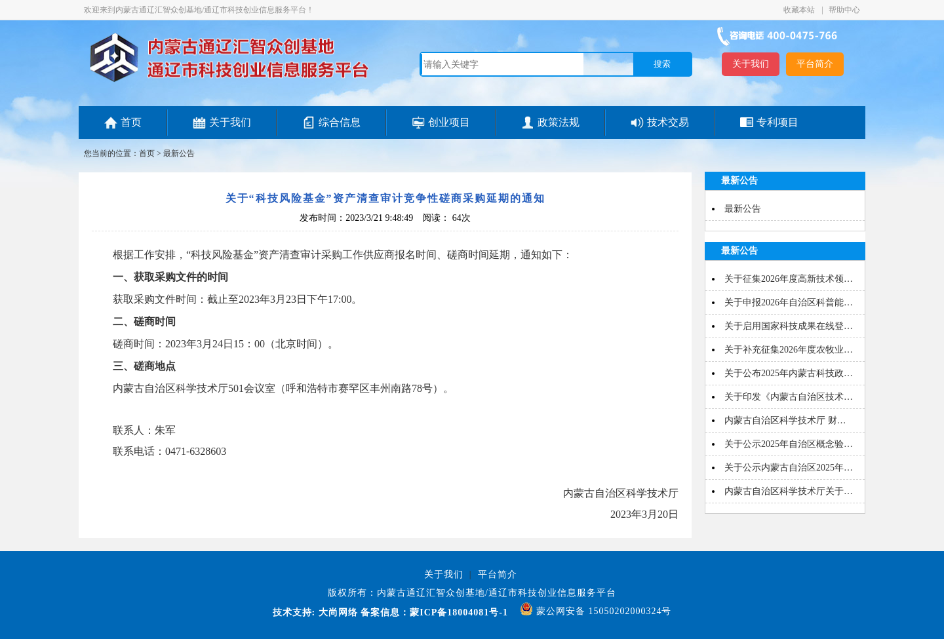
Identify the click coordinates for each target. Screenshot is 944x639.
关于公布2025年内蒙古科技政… (788, 373)
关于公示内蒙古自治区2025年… (788, 468)
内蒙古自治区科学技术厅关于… (788, 491)
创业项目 (449, 122)
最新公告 (179, 153)
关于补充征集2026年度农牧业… (788, 350)
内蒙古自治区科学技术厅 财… (785, 420)
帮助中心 (844, 9)
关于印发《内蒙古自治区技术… (788, 397)
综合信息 (340, 122)
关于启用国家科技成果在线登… (788, 326)
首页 (131, 122)
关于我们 (750, 64)
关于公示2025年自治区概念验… (788, 444)
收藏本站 (800, 9)
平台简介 (814, 64)
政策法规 (559, 122)
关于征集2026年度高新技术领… (788, 279)
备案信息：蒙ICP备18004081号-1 (434, 612)
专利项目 (777, 122)
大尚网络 (336, 612)
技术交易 (668, 122)
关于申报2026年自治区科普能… (788, 302)
